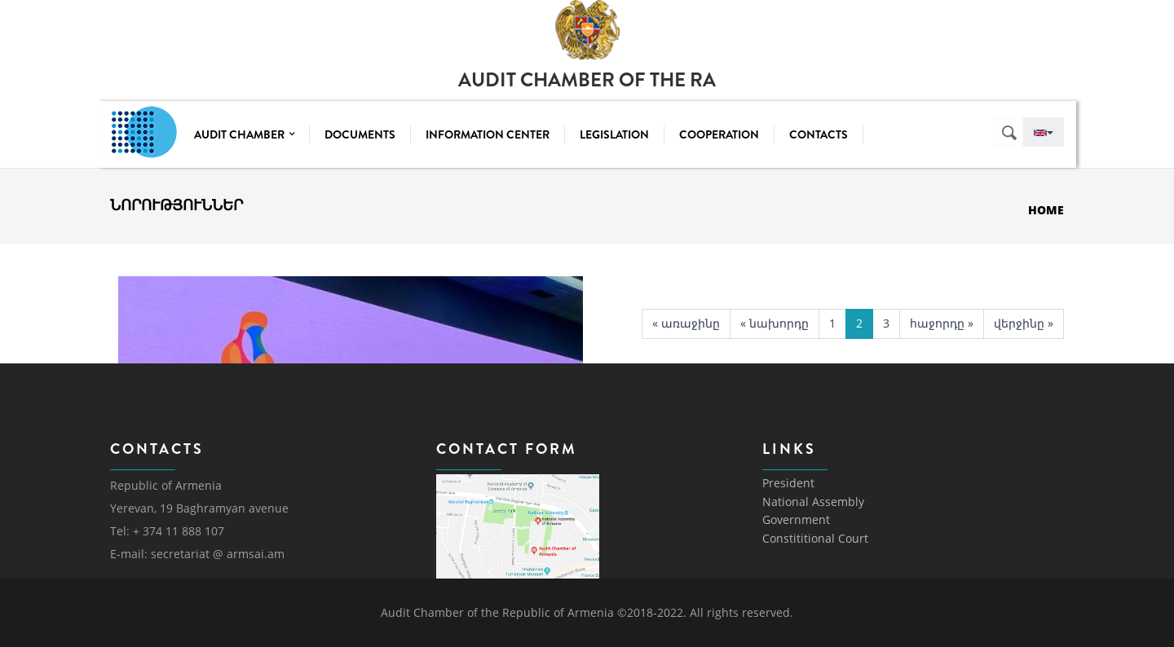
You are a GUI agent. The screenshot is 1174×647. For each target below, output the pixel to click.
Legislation (614, 134)
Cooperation (719, 134)
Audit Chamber (244, 134)
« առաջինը (686, 323)
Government (796, 519)
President (788, 483)
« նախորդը (774, 323)
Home (1046, 210)
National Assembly (813, 501)
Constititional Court (815, 538)
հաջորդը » (941, 323)
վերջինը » (1023, 323)
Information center (487, 134)
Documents (359, 134)
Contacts (818, 134)
